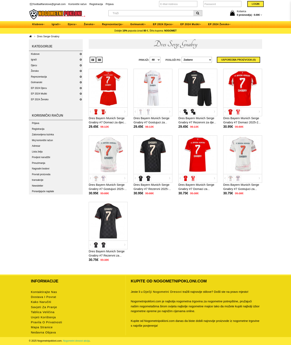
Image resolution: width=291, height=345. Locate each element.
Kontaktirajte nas (44, 292)
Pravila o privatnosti (46, 322)
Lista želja (37, 151)
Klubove (35, 54)
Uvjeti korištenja (43, 317)
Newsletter (37, 185)
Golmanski (36, 82)
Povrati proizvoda (41, 174)
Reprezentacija (39, 76)
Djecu (34, 65)
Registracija (96, 4)
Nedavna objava (43, 332)
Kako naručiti (41, 302)
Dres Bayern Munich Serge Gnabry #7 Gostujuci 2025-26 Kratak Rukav (107, 189)
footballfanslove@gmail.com (48, 4)
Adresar (36, 145)
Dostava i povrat (43, 297)
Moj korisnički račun (42, 140)
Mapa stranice (42, 327)
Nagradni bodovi (40, 168)
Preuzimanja (38, 163)
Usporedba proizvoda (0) (238, 59)
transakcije (37, 180)
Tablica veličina (43, 312)
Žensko (35, 71)
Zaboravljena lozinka (43, 134)
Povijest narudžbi (41, 157)
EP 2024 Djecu (39, 88)
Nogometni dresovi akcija (76, 340)
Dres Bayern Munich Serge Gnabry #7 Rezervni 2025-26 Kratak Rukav (153, 189)
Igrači (34, 59)
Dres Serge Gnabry (48, 36)
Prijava (110, 4)
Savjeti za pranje (44, 307)
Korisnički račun (77, 4)
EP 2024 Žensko (40, 99)
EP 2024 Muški (39, 93)
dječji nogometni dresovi (162, 291)
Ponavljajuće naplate (43, 191)
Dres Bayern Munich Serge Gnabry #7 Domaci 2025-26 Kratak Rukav (241, 122)
